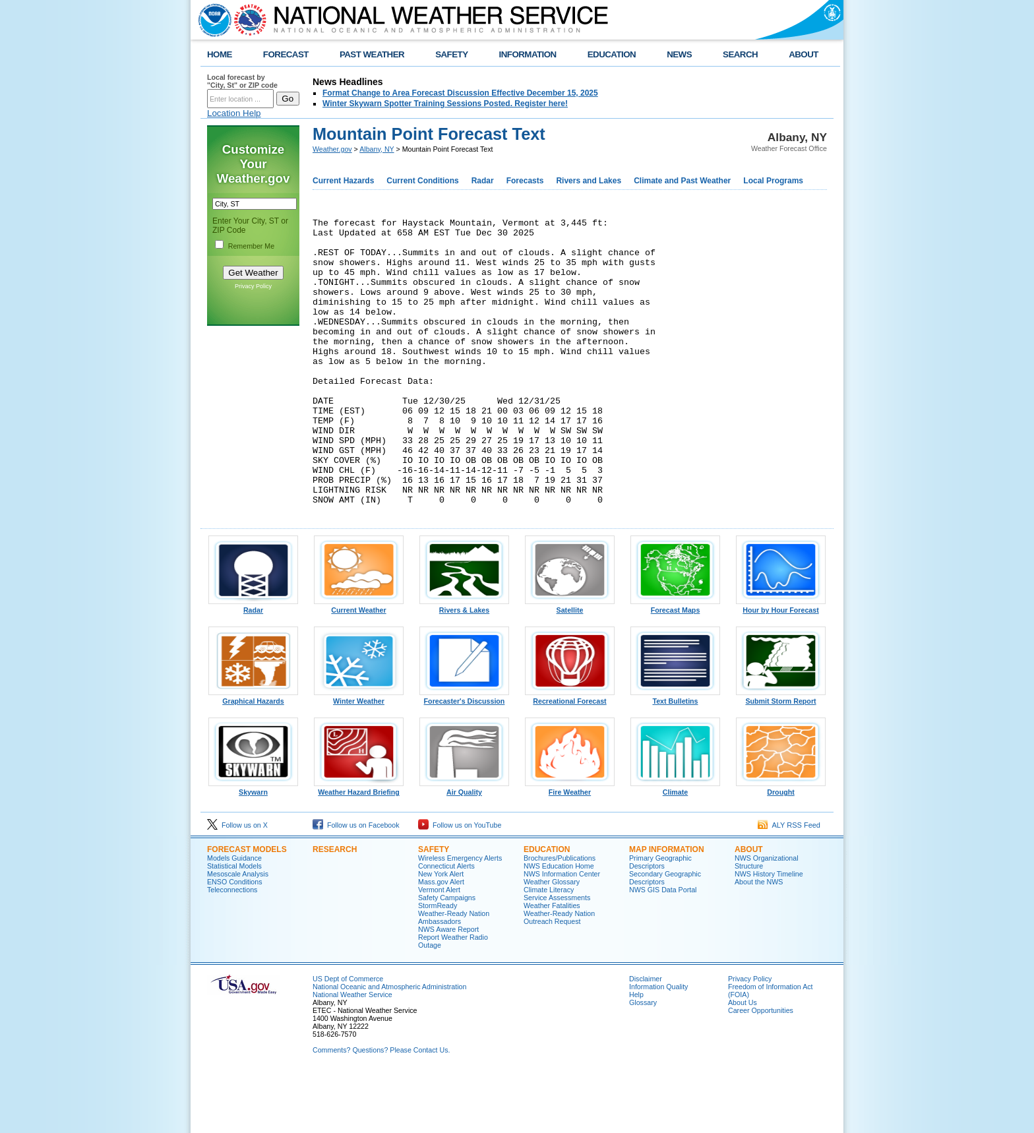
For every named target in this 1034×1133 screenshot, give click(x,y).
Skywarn (253, 848)
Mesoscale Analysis (237, 933)
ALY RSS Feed (789, 884)
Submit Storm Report (781, 757)
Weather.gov (332, 149)
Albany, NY (376, 149)
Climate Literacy (549, 949)
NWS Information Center (562, 933)
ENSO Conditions (234, 941)
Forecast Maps (675, 666)
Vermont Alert (439, 949)
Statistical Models (234, 925)
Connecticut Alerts (446, 925)
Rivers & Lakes (464, 666)
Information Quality (658, 1046)
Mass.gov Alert (441, 941)
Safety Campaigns (446, 957)
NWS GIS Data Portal (662, 949)
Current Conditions (422, 180)
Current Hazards (343, 180)
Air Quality (464, 848)
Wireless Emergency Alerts (460, 917)
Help (636, 1054)
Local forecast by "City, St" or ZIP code (242, 81)
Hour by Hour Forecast (781, 666)
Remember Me (251, 246)
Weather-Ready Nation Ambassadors (453, 977)
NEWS (679, 54)
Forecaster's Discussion (464, 757)
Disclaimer (645, 1038)
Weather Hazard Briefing (359, 848)
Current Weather (359, 666)
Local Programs (773, 180)
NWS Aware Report (448, 989)
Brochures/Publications (559, 917)
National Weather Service (352, 1054)
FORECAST (286, 54)
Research (335, 908)
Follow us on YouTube (459, 884)
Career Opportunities (760, 1070)
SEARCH (740, 54)
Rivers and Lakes (588, 180)
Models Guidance (234, 917)
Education (547, 908)
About (749, 908)
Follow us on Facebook (356, 884)
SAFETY (451, 54)
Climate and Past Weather (682, 180)
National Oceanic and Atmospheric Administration (389, 1046)
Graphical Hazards (253, 757)
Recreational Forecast (570, 757)
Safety (433, 908)
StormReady (437, 965)
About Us (742, 1062)
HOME (219, 54)
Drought (781, 848)
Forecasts (525, 180)
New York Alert (441, 933)
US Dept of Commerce (348, 1038)
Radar (482, 180)
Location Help (234, 113)
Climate (675, 848)
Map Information (666, 908)
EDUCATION (612, 54)
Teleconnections (232, 949)
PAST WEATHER (372, 54)
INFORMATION (528, 54)
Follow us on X (237, 884)
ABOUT (803, 54)
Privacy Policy (253, 286)
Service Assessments (557, 957)
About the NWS (759, 941)
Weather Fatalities (552, 965)
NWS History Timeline (769, 933)
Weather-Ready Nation (559, 973)
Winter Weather (359, 757)
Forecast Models (247, 908)
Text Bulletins (675, 757)
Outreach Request (552, 981)
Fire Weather (570, 848)
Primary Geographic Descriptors (660, 921)
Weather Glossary (552, 941)
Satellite (570, 666)
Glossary (643, 1062)
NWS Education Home (559, 925)
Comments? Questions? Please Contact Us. (381, 1109)
